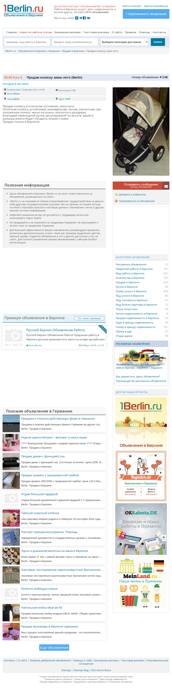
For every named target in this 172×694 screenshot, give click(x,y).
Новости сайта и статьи (36, 32)
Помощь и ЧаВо (82, 660)
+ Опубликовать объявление (146, 14)
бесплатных (71, 6)
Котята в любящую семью (39, 589)
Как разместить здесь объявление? (138, 376)
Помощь (144, 32)
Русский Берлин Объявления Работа (55, 330)
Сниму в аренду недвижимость (135, 327)
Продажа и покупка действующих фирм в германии (58, 418)
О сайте (117, 32)
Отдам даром (124, 336)
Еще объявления (54, 647)
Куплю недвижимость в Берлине (136, 313)
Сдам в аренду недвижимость (135, 322)
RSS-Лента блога (101, 670)
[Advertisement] (85, 63)
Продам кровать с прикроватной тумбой (50, 475)
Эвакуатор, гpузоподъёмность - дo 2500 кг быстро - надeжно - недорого (139, 366)
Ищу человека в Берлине (131, 300)
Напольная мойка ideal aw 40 (41, 607)
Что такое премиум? (89, 318)
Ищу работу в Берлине (130, 273)
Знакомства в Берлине (130, 277)
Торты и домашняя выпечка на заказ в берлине (54, 551)
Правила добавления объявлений (50, 660)
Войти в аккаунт (132, 6)
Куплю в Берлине (127, 286)
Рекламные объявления (131, 264)
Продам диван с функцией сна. (43, 456)
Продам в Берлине (127, 282)
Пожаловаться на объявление (137, 201)
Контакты (159, 32)
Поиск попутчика (126, 309)
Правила (130, 32)
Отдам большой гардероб (39, 494)
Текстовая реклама (96, 32)
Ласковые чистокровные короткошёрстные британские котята (65, 570)
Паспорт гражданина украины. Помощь (49, 532)
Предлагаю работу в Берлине (134, 269)
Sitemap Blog (81, 670)
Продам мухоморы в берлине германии (49, 626)
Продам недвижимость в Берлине (137, 318)
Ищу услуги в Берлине (130, 295)
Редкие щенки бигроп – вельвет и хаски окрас (54, 437)
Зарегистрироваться (156, 6)
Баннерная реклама (67, 32)
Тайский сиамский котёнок (40, 513)
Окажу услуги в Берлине (131, 291)
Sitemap (66, 670)
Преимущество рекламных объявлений (141, 381)
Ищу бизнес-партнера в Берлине (136, 304)
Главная (11, 32)
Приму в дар (124, 331)
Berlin (16, 99)
